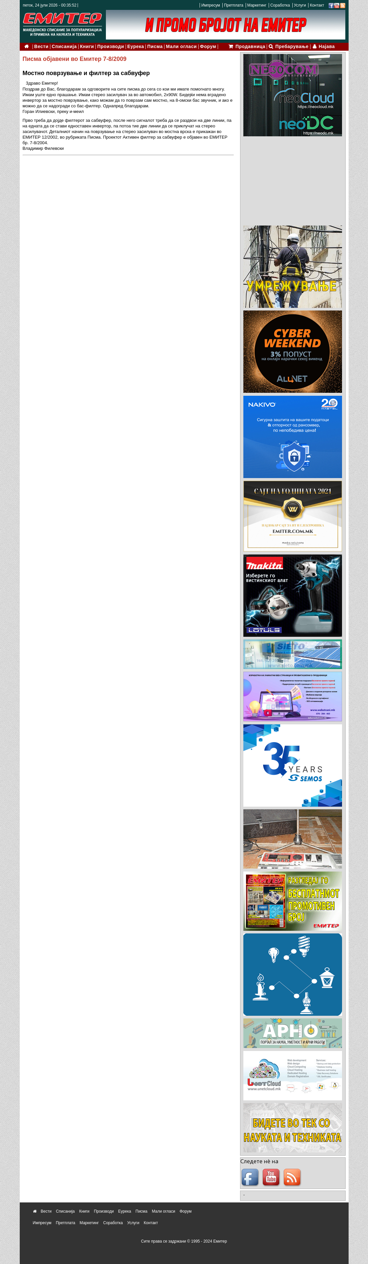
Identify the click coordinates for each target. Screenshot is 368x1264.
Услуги (300, 5)
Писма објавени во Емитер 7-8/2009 (75, 59)
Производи (110, 46)
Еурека (135, 46)
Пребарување (291, 46)
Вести (41, 46)
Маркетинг (256, 5)
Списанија (64, 46)
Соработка (280, 5)
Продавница (250, 46)
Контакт (317, 5)
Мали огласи (181, 46)
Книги (87, 46)
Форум (208, 46)
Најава (327, 46)
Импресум (210, 5)
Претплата (233, 5)
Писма (155, 46)
